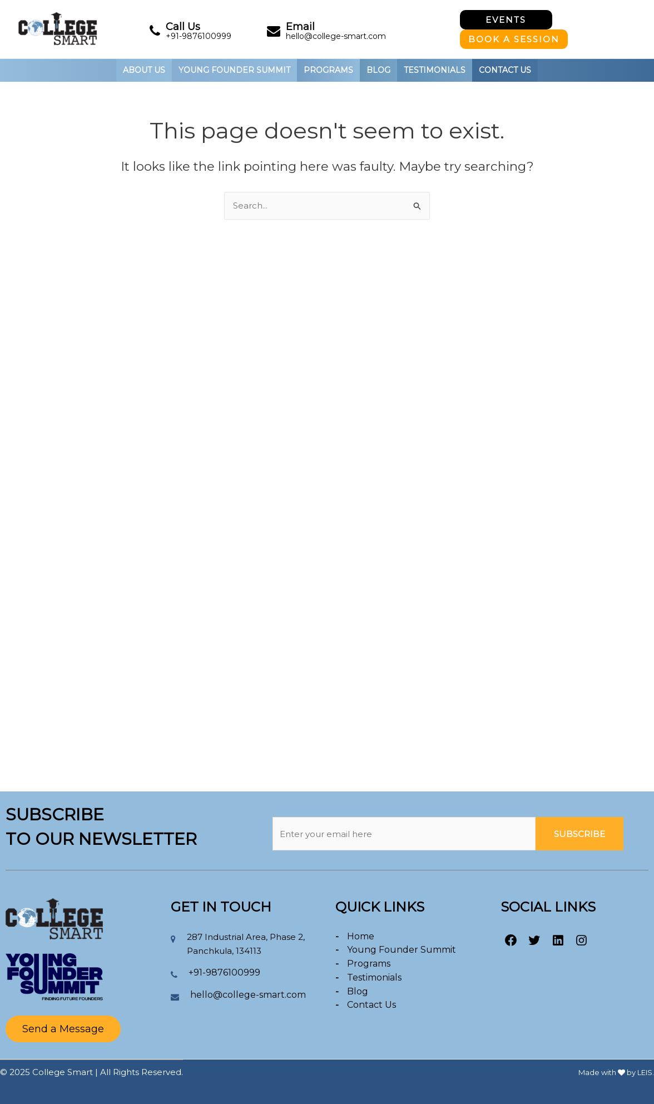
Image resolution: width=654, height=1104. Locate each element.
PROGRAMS (328, 70)
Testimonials (434, 70)
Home (360, 936)
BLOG (378, 70)
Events (505, 19)
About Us (144, 70)
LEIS (644, 1072)
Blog (357, 991)
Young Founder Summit (401, 949)
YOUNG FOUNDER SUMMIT (234, 70)
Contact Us (505, 70)
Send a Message (63, 1029)
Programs (368, 963)
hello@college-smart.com (336, 36)
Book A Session (513, 39)
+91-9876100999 (198, 36)
